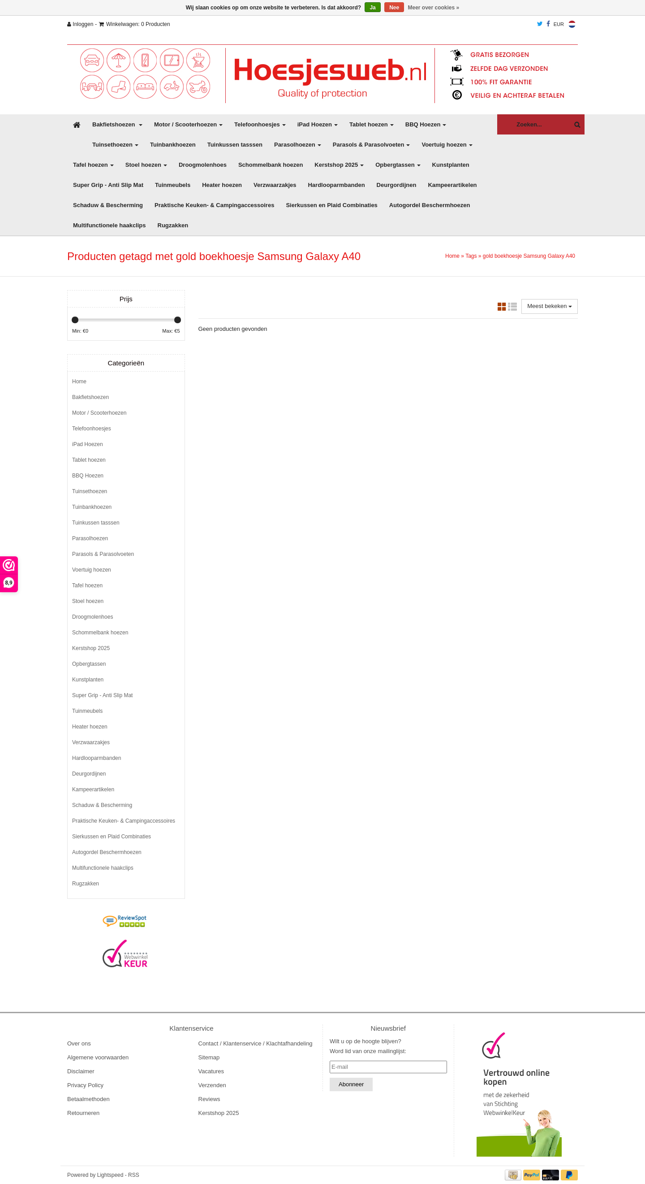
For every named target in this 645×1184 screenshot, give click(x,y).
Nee (394, 7)
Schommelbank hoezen (270, 164)
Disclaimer (81, 1071)
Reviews (209, 1099)
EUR (559, 24)
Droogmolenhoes (203, 164)
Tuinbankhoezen (173, 144)
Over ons (79, 1043)
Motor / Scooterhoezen (188, 124)
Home (452, 256)
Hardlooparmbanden (336, 185)
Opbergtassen (397, 164)
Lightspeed (110, 1175)
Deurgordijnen (397, 185)
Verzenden (212, 1085)
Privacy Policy (85, 1085)
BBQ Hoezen (426, 124)
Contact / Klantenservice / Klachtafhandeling (255, 1043)
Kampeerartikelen (452, 185)
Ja (372, 7)
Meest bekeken (549, 306)
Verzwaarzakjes (275, 185)
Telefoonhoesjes (260, 124)
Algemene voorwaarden (98, 1057)
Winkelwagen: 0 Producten (134, 24)
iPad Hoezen (317, 124)
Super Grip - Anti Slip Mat (108, 185)
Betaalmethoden (88, 1099)
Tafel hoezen (93, 164)
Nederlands (572, 24)
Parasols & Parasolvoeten (371, 144)
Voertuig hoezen (446, 144)
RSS (133, 1175)
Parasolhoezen (297, 144)
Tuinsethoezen (115, 144)
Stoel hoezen (146, 164)
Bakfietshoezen (117, 124)
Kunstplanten (450, 164)
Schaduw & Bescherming (108, 205)
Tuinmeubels (172, 185)
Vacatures (211, 1071)
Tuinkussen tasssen (234, 144)
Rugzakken (173, 225)
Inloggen (80, 24)
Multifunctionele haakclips (109, 225)
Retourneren (83, 1113)
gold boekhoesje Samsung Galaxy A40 (529, 256)
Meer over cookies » (434, 7)
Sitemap (209, 1057)
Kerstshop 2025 (339, 164)
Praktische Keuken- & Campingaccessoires (214, 205)
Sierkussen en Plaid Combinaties (331, 205)
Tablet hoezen (371, 124)
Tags (471, 256)
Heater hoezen (222, 185)
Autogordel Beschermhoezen (429, 205)
